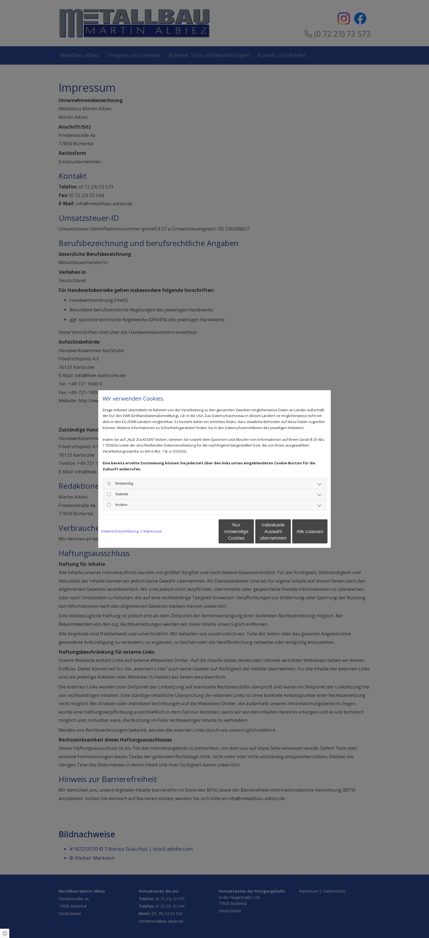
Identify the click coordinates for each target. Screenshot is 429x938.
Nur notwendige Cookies (198, 531)
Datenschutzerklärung (120, 531)
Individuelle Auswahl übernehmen (250, 531)
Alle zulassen (302, 531)
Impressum (152, 531)
